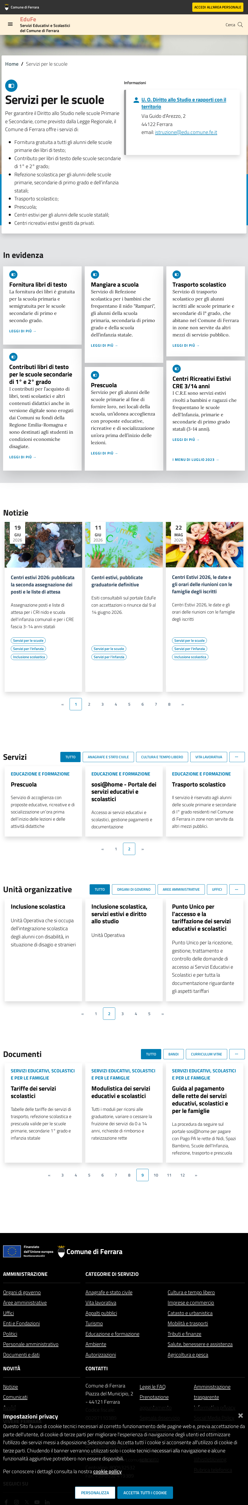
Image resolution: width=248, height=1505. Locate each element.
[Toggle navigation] (10, 24)
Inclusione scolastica (38, 906)
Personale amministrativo (31, 1344)
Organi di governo (22, 1292)
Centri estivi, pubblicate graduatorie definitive (117, 581)
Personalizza (95, 1493)
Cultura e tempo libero (191, 1292)
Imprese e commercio (191, 1302)
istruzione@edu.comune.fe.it (186, 132)
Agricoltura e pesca (188, 1354)
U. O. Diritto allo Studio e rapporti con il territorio (183, 102)
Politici (10, 1334)
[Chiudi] (240, 1414)
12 (182, 1175)
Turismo (94, 1323)
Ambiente (95, 1344)
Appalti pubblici (101, 1313)
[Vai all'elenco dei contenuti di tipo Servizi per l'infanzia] (28, 649)
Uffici (8, 1313)
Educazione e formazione (112, 1334)
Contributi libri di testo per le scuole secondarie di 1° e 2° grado (40, 374)
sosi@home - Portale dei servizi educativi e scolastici (123, 792)
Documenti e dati (21, 1354)
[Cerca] (240, 25)
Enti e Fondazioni (21, 1323)
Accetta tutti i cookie (145, 1493)
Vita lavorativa (100, 1302)
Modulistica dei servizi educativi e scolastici (120, 1092)
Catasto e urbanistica (190, 1313)
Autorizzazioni (100, 1354)
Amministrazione (25, 1274)
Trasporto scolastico (199, 284)
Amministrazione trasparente (212, 1392)
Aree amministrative (25, 1302)
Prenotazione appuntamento (156, 1402)
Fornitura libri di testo (38, 284)
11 (169, 1175)
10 (156, 1175)
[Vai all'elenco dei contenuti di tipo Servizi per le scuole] (28, 640)
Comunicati (15, 1397)
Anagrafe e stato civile (108, 1292)
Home (11, 64)
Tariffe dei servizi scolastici (33, 1092)
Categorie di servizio (112, 1274)
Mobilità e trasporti (188, 1323)
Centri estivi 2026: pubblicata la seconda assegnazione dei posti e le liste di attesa (42, 584)
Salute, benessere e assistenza (200, 1344)
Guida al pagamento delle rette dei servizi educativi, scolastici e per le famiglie (200, 1099)
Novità (11, 1368)
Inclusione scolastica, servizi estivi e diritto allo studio (119, 914)
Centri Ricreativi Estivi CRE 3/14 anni (202, 382)
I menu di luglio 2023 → (196, 459)
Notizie (10, 1387)
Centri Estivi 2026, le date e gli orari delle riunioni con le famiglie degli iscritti (202, 584)
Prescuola (104, 385)
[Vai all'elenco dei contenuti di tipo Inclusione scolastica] (29, 657)
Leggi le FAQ (153, 1387)
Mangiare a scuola (115, 284)
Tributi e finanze (184, 1334)
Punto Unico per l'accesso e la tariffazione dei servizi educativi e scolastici (201, 917)
